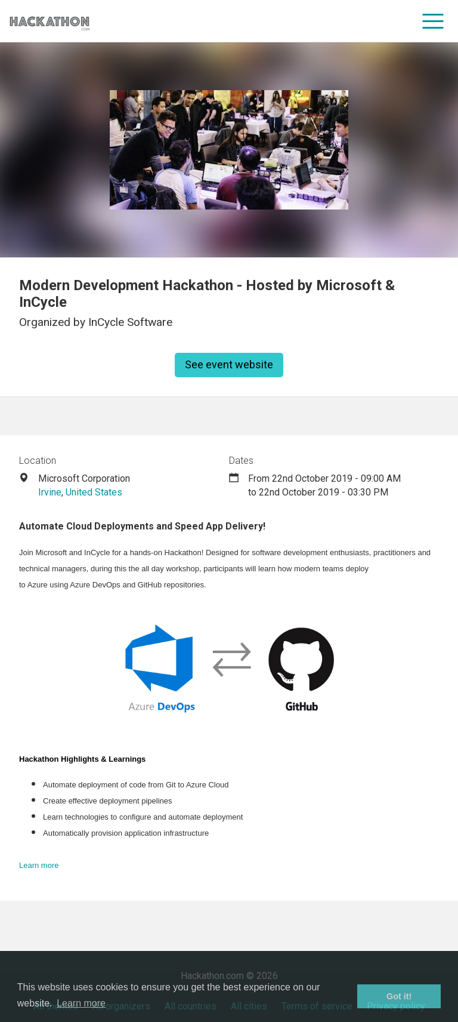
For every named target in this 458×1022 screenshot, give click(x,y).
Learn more (38, 865)
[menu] (433, 21)
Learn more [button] (81, 1003)
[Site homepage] (49, 21)
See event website (229, 364)
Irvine (49, 492)
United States (94, 492)
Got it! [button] (398, 996)
